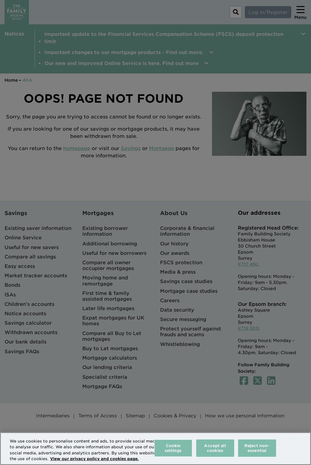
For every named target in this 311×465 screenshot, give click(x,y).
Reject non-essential (256, 448)
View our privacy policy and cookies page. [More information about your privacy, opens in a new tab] (94, 458)
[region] (155, 448)
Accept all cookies (215, 448)
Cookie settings (173, 448)
